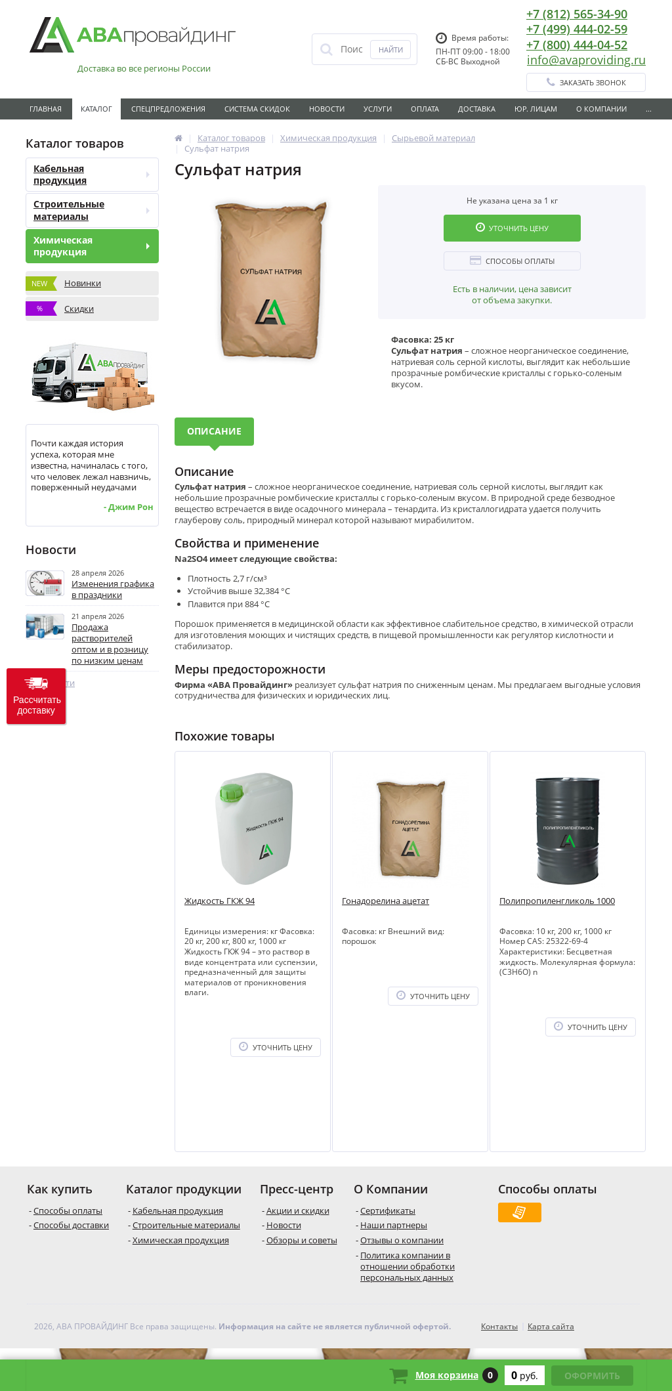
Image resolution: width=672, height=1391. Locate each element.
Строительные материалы (91, 210)
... (649, 109)
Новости (327, 109)
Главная (46, 109)
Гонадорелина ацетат (385, 901)
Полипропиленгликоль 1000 (557, 901)
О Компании (601, 109)
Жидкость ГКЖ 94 (219, 901)
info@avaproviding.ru (586, 60)
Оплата (425, 109)
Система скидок (257, 109)
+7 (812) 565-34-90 (576, 14)
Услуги (378, 109)
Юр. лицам (535, 109)
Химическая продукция (91, 246)
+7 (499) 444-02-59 (576, 29)
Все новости (50, 683)
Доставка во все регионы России (144, 68)
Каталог (96, 109)
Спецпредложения (168, 109)
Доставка (476, 109)
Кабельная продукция (91, 174)
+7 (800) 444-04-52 (576, 45)
